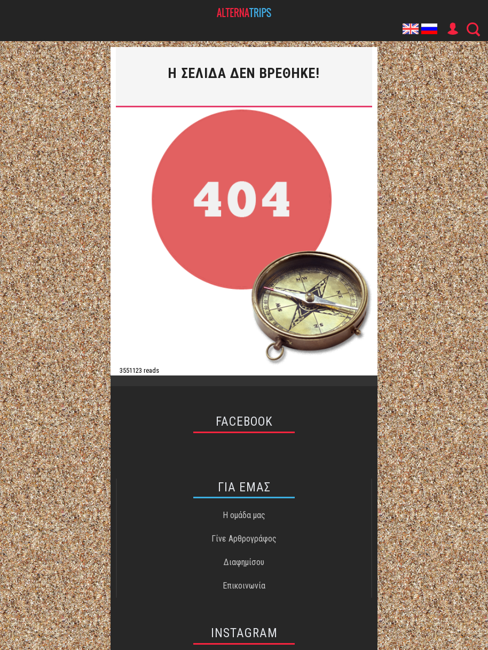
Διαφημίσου (244, 562)
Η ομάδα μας (244, 515)
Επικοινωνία (244, 586)
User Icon (452, 28)
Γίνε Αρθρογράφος (244, 539)
